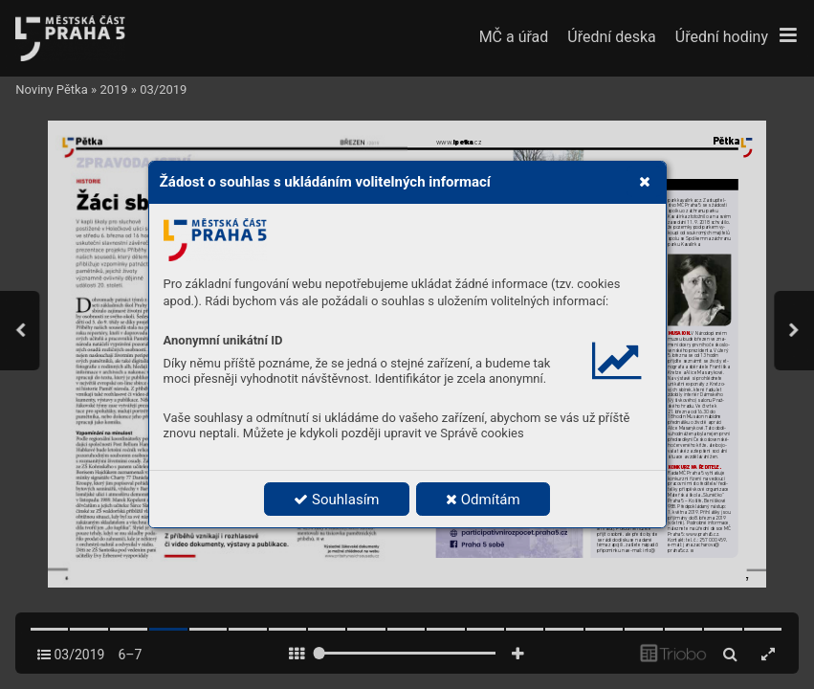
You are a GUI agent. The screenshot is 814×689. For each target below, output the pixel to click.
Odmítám (483, 499)
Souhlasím (336, 499)
